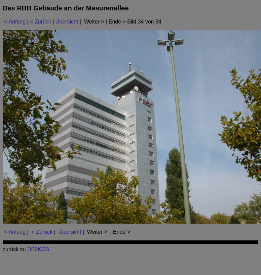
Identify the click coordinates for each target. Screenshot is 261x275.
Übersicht (66, 22)
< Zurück (40, 22)
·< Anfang (14, 22)
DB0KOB (38, 249)
